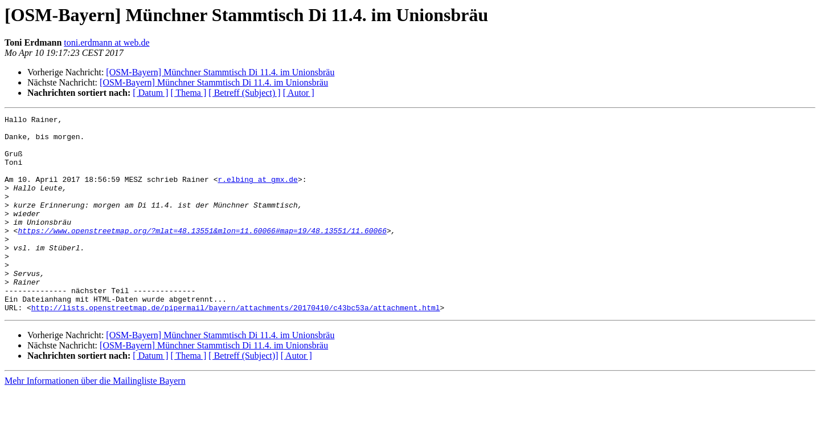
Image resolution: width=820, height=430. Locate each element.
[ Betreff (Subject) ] (244, 93)
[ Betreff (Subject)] (243, 395)
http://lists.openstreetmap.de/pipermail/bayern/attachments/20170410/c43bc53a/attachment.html (235, 347)
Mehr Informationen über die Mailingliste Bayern (95, 420)
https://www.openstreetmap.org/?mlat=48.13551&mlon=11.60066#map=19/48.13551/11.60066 (202, 254)
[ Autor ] (298, 93)
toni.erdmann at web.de (106, 42)
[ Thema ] (189, 93)
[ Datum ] (150, 93)
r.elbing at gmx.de (257, 193)
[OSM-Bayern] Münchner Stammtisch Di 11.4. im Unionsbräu (220, 72)
